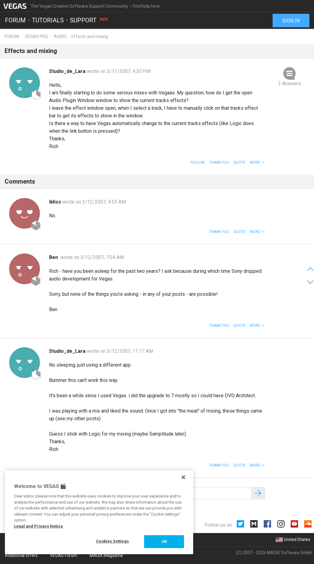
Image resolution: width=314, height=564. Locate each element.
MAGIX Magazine (106, 555)
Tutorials (48, 20)
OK (164, 541)
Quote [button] (239, 162)
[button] (257, 162)
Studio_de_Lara (68, 71)
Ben (54, 257)
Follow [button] (197, 162)
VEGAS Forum (63, 555)
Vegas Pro (36, 36)
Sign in (291, 21)
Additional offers (21, 555)
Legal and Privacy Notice (38, 526)
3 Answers (289, 83)
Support (89, 20)
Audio (60, 36)
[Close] (183, 477)
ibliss (55, 202)
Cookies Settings (112, 541)
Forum (15, 20)
